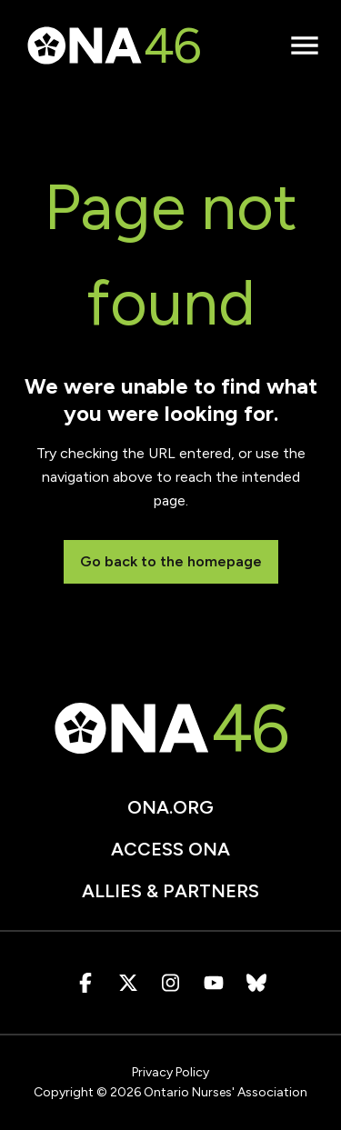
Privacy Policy (170, 1072)
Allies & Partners (170, 891)
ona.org (170, 807)
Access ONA (170, 849)
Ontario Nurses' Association (225, 1092)
